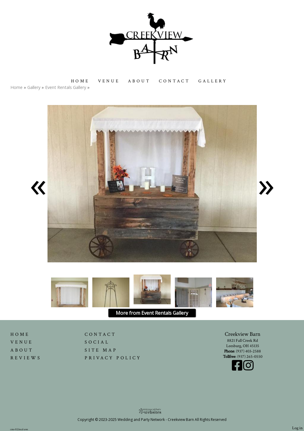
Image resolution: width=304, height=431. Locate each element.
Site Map (101, 350)
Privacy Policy (113, 358)
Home (80, 81)
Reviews (25, 358)
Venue (109, 81)
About (139, 81)
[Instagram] (248, 368)
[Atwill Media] (152, 411)
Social (97, 342)
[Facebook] (237, 368)
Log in (297, 428)
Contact (174, 81)
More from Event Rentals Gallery (152, 313)
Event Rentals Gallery (66, 87)
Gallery (212, 81)
